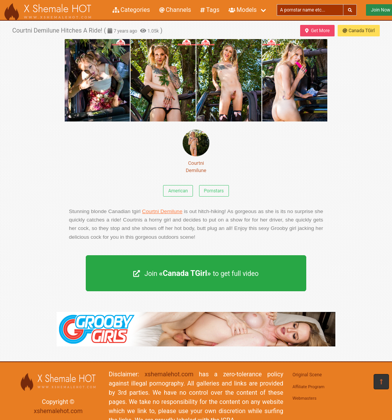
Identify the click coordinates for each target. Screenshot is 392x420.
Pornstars (214, 191)
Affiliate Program (308, 386)
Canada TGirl (359, 30)
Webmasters (304, 398)
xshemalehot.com (58, 411)
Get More (317, 30)
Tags (209, 9)
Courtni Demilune (196, 151)
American (178, 191)
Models (242, 9)
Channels (175, 9)
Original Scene (307, 374)
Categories (131, 9)
